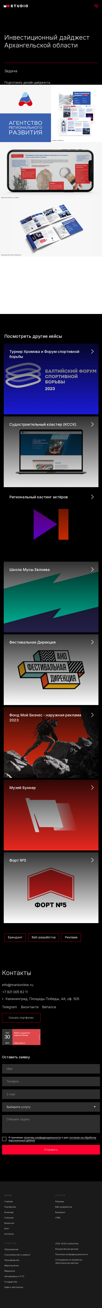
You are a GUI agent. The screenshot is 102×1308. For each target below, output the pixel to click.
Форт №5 (17, 860)
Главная (8, 1201)
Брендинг (15, 937)
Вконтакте (30, 1007)
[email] (51, 1094)
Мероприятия (11, 1265)
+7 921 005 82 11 (15, 992)
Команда (8, 1212)
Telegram (9, 1007)
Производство (11, 1260)
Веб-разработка (44, 937)
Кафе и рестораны (13, 1287)
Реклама (71, 937)
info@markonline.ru (17, 985)
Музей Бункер (22, 787)
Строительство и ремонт (17, 1254)
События (8, 1217)
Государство (10, 1281)
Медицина (9, 1271)
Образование (11, 1249)
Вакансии (9, 1223)
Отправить (51, 1149)
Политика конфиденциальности (71, 1254)
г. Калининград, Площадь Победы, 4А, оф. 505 (40, 999)
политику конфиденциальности (42, 1137)
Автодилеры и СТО (14, 1276)
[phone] (51, 1081)
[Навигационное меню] (96, 6)
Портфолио (10, 1207)
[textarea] (51, 1124)
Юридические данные (66, 1249)
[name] (51, 1069)
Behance (49, 1007)
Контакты (9, 1234)
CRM (57, 1217)
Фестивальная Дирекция (32, 642)
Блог (6, 1228)
